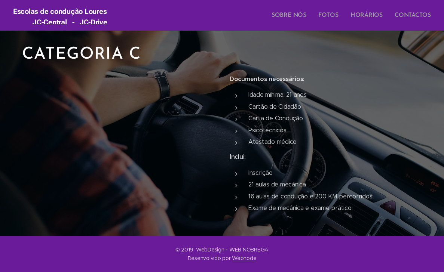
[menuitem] (295, 15)
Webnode (244, 258)
